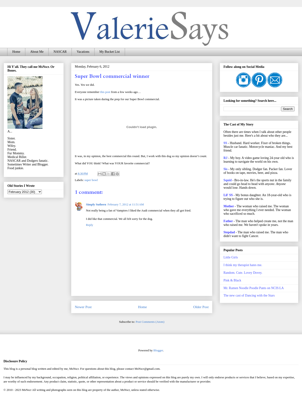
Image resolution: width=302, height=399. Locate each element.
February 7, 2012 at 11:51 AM (126, 204)
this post (105, 92)
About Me (36, 51)
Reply (89, 225)
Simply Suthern (96, 204)
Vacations (83, 51)
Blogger (158, 350)
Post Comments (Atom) (150, 321)
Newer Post (83, 307)
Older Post (201, 307)
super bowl (91, 180)
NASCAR (60, 51)
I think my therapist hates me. (242, 265)
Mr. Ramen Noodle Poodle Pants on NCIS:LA (253, 288)
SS (225, 143)
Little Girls (230, 257)
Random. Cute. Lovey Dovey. (242, 272)
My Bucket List (109, 51)
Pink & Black (232, 280)
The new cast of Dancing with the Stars (249, 295)
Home (16, 51)
